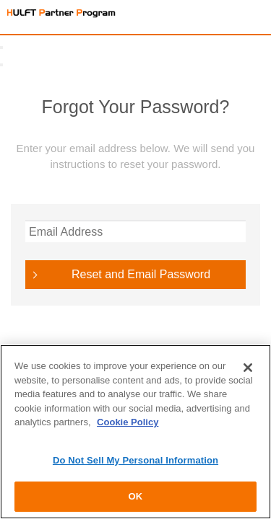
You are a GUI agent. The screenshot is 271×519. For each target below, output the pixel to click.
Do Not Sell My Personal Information (135, 460)
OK (136, 496)
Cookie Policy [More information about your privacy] (127, 422)
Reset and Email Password (141, 274)
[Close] (248, 367)
